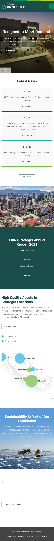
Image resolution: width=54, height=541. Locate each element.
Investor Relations (13, 504)
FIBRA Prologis (23, 531)
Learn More (10, 50)
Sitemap (30, 536)
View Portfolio (10, 326)
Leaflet (50, 398)
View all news (27, 177)
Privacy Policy (12, 536)
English (37, 536)
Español (44, 536)
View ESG (27, 445)
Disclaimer (21, 536)
